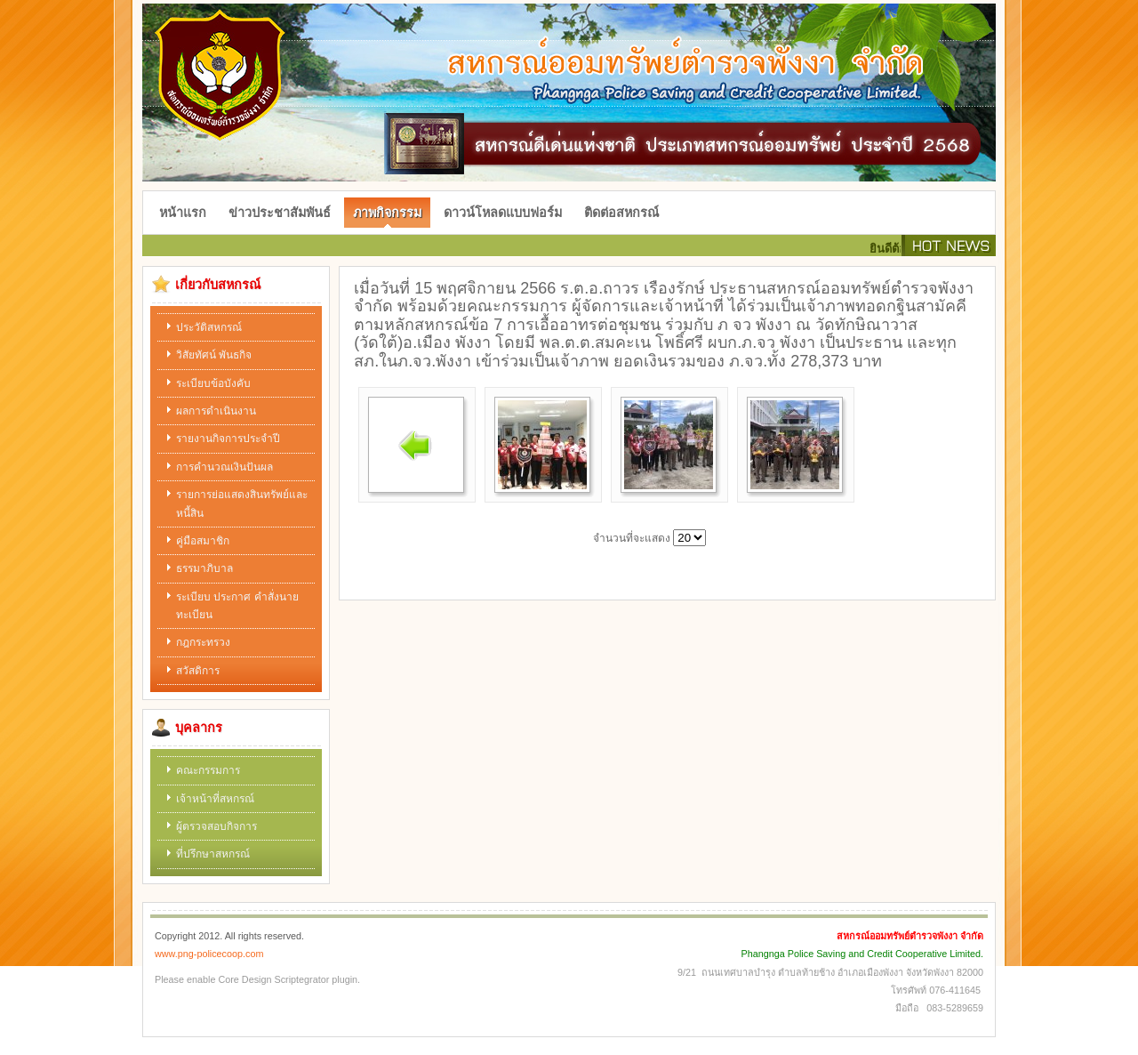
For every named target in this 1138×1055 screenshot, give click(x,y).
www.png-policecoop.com (209, 953)
